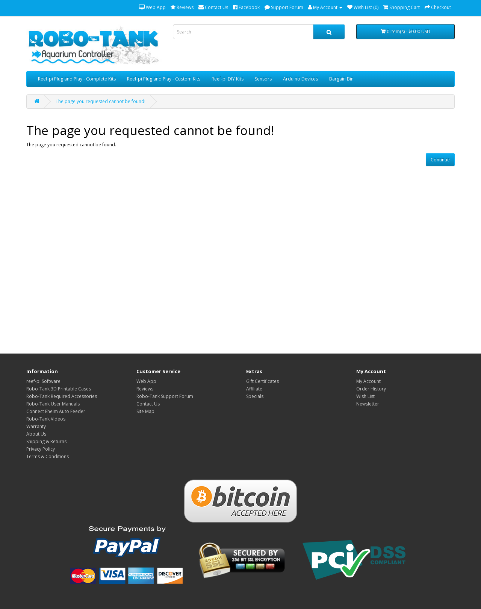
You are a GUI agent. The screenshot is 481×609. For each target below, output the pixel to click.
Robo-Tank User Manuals (53, 404)
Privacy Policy (40, 449)
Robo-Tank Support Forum (164, 396)
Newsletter (367, 404)
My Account (368, 381)
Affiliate (254, 389)
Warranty (36, 426)
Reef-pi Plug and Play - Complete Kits (77, 79)
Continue (440, 159)
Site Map (145, 411)
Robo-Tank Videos (45, 419)
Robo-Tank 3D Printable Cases (58, 389)
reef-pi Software (43, 381)
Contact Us (148, 404)
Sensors (263, 79)
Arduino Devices (300, 79)
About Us (36, 434)
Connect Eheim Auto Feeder (55, 411)
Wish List (365, 396)
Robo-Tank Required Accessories (61, 396)
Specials (254, 396)
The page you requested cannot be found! (100, 101)
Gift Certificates (262, 381)
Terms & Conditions (47, 456)
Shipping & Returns (46, 441)
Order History (371, 389)
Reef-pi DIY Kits (228, 79)
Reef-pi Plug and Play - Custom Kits (163, 79)
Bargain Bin (341, 79)
